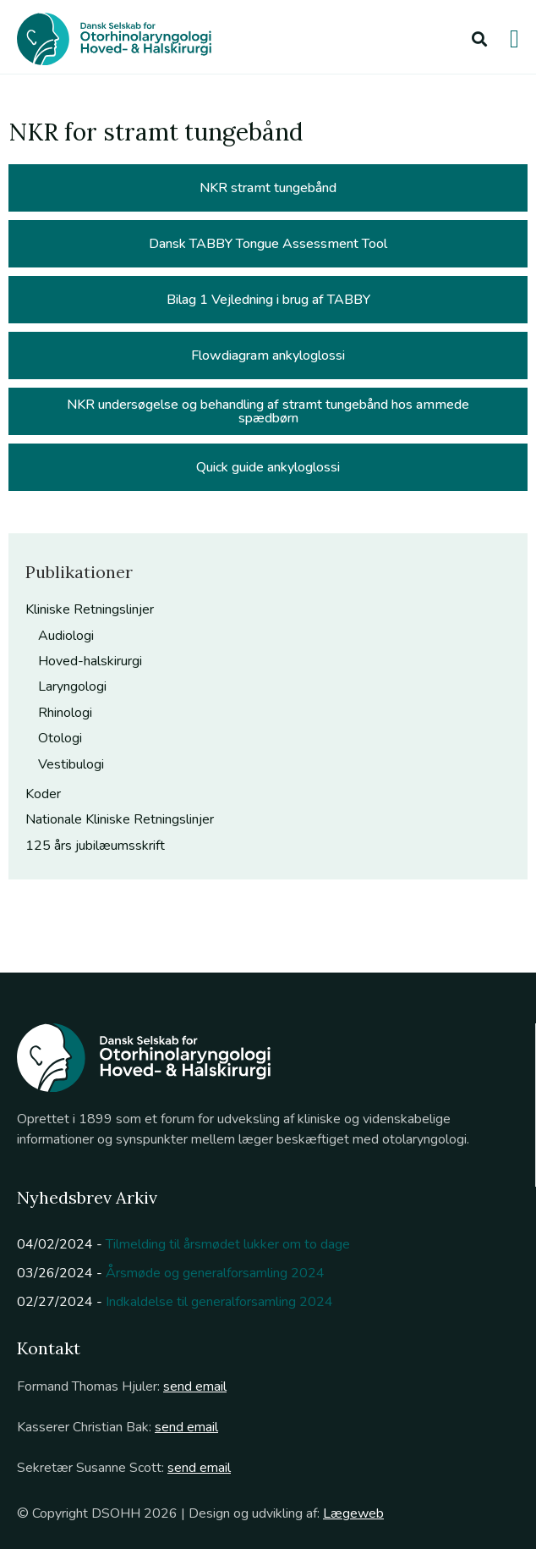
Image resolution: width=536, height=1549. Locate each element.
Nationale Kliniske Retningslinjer (119, 819)
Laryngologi (72, 686)
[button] (479, 38)
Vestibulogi (71, 764)
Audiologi (66, 635)
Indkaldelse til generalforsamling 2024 (219, 1302)
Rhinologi (65, 712)
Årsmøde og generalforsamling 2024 (215, 1273)
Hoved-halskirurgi (90, 661)
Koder (43, 794)
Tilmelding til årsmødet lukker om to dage (228, 1244)
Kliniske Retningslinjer (89, 609)
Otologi (60, 738)
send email (195, 1386)
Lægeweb (353, 1513)
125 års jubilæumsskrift (95, 845)
